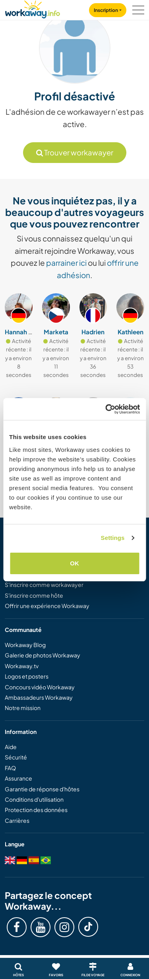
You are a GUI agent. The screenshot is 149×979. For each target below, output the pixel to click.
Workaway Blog (25, 644)
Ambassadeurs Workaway (39, 697)
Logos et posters (26, 676)
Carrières (17, 820)
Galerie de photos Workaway (42, 655)
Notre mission (23, 707)
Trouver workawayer (74, 152)
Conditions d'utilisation (34, 799)
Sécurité (16, 757)
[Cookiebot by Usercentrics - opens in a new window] (106, 409)
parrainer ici (66, 262)
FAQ (10, 767)
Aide (11, 746)
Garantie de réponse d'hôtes (42, 789)
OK (74, 563)
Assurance (18, 778)
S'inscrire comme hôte (34, 595)
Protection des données (36, 809)
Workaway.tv (22, 665)
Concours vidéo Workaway (40, 687)
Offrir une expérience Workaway (47, 605)
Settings (113, 537)
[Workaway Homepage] (32, 8)
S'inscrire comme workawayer (44, 584)
